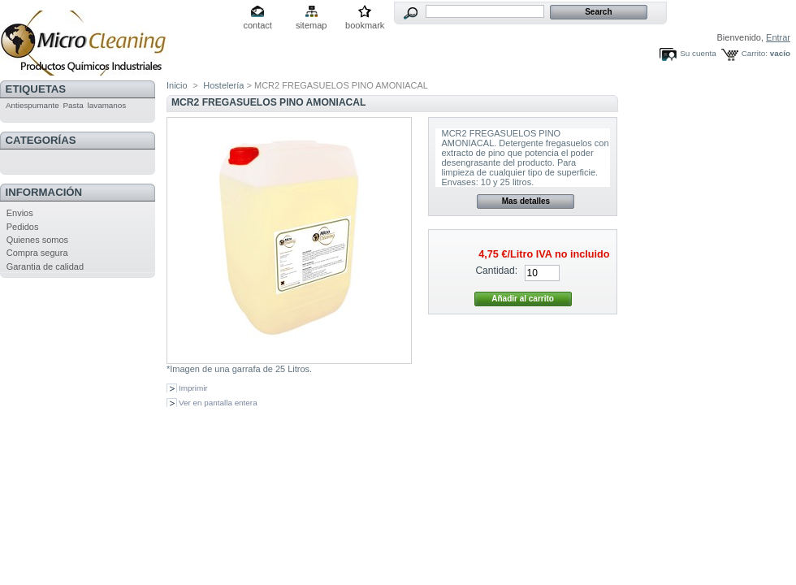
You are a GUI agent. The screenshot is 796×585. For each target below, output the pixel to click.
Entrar (778, 37)
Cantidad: (496, 270)
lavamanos (107, 105)
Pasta (73, 105)
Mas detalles (526, 201)
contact (257, 25)
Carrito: (755, 53)
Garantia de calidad (45, 266)
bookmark (364, 25)
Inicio (177, 85)
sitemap (311, 25)
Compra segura (37, 253)
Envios (19, 213)
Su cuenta (698, 53)
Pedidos (22, 227)
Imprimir (193, 388)
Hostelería (223, 85)
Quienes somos (37, 240)
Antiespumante (32, 105)
